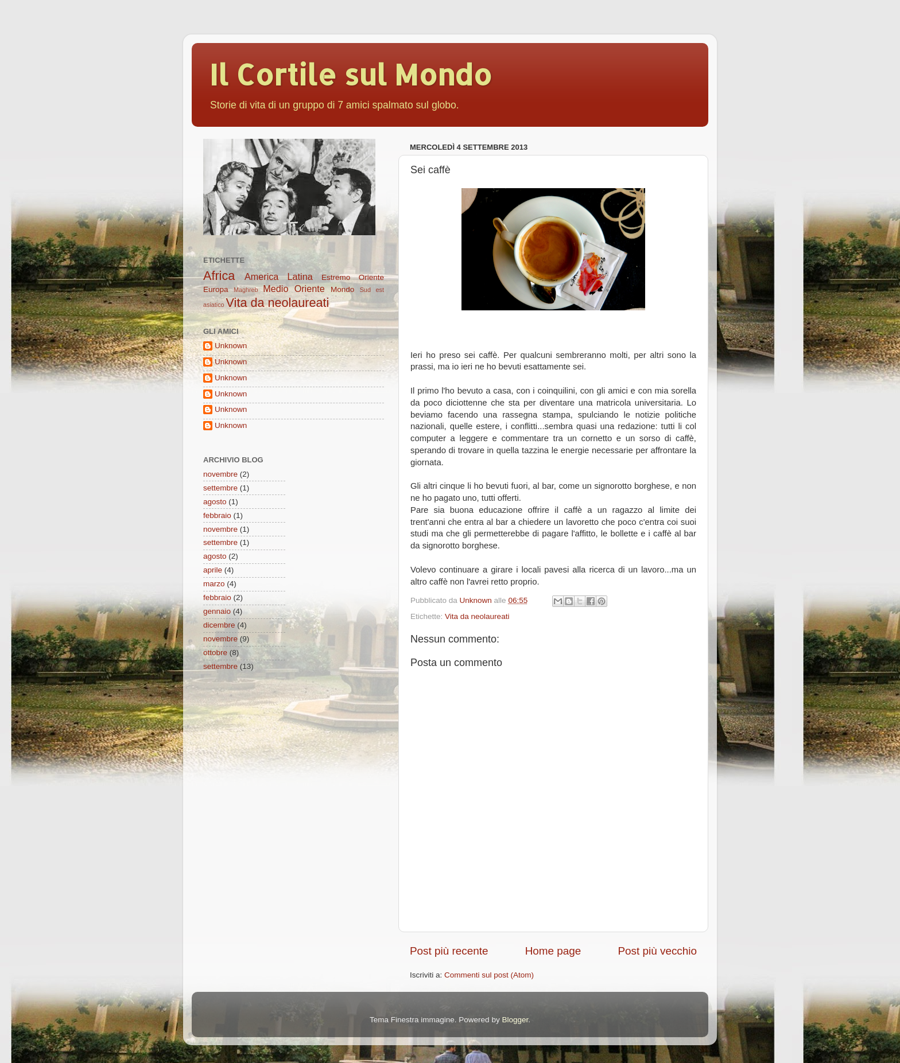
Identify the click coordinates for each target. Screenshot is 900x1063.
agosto (215, 501)
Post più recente (449, 951)
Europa (215, 289)
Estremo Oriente (352, 277)
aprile (212, 570)
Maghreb (246, 289)
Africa (219, 275)
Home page (553, 951)
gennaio (217, 611)
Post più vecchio (657, 951)
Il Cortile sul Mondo (350, 74)
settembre (220, 488)
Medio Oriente (293, 288)
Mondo (342, 289)
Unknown (231, 345)
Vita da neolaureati (477, 616)
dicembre (219, 625)
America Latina (279, 276)
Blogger (515, 1019)
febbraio (217, 515)
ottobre (215, 652)
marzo (214, 583)
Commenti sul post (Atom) (489, 975)
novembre (220, 474)
